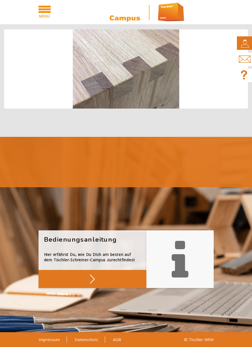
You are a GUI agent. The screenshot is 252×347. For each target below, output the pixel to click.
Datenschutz (86, 339)
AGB (117, 339)
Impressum (49, 339)
